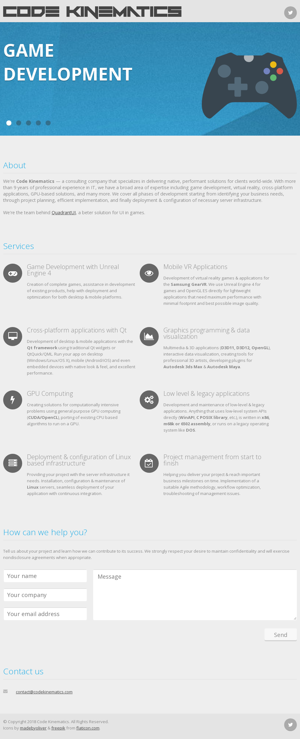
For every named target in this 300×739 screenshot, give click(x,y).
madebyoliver (33, 728)
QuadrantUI (64, 212)
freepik (58, 728)
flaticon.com (87, 728)
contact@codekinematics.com (44, 692)
